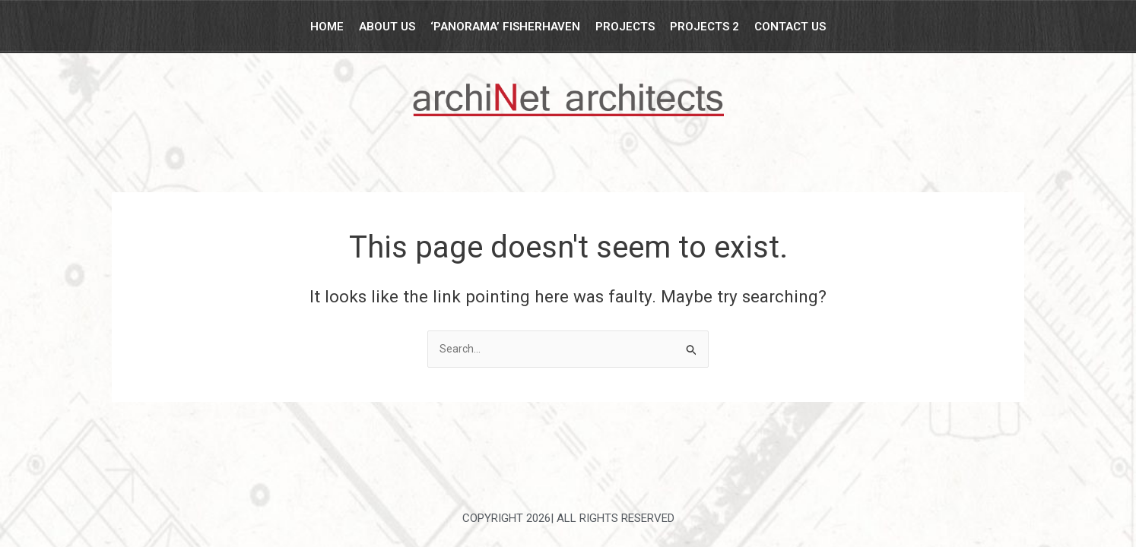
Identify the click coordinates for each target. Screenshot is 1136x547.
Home (327, 26)
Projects (625, 26)
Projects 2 (704, 26)
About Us (387, 26)
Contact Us (790, 26)
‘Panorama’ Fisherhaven (505, 26)
